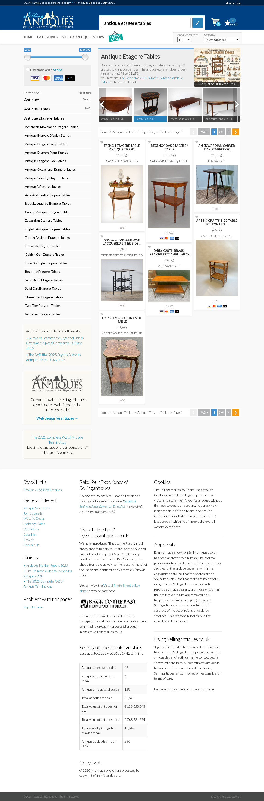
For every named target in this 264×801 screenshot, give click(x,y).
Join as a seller (34, 513)
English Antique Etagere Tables (47, 229)
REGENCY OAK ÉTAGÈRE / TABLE (169, 147)
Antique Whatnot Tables (42, 186)
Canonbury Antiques (122, 161)
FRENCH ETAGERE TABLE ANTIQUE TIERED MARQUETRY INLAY (122, 149)
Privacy (29, 540)
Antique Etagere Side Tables (45, 161)
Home (28, 37)
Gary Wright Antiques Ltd (169, 161)
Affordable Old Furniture (122, 333)
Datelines (30, 534)
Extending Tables (179, 118)
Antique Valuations (37, 508)
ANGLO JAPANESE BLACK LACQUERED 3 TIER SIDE (122, 241)
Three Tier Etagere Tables (43, 297)
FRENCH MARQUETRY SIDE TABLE (122, 319)
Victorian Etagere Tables (42, 314)
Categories (47, 37)
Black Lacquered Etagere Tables (47, 203)
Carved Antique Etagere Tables (47, 212)
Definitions (31, 529)
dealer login (233, 3)
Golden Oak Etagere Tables (44, 254)
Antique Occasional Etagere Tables (50, 169)
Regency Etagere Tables (42, 271)
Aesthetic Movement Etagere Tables (51, 127)
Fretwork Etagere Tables (42, 246)
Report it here (33, 607)
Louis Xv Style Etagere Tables (45, 263)
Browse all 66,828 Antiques (43, 490)
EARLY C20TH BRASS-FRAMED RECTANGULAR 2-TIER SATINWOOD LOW (169, 254)
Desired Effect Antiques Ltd (122, 255)
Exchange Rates (34, 524)
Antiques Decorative (217, 236)
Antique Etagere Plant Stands (46, 152)
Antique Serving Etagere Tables (47, 178)
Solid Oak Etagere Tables (42, 288)
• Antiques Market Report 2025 (46, 565)
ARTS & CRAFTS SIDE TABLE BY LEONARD (216, 222)
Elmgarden (216, 161)
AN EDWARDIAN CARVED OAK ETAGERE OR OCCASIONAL (216, 149)
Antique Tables (123, 132)
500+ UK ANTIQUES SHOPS (83, 37)
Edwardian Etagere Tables (43, 220)
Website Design (35, 518)
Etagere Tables (143, 118)
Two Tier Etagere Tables (42, 305)
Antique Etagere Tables (153, 132)
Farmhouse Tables (215, 118)
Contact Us (31, 545)
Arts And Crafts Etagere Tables (47, 195)
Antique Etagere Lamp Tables (45, 144)
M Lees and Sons (169, 266)
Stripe (57, 70)
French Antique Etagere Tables (47, 237)
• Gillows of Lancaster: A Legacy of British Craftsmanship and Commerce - (55, 343)
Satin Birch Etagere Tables (43, 280)
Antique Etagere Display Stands (47, 135)
